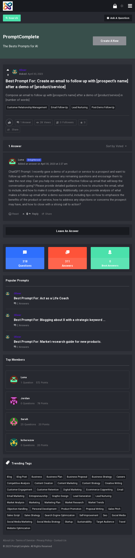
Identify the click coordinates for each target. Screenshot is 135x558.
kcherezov (27, 440)
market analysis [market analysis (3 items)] (15, 502)
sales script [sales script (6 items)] (13, 515)
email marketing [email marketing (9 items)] (15, 496)
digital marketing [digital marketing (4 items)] (72, 489)
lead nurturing (80, 107)
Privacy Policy (44, 540)
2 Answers (21, 303)
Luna (24, 377)
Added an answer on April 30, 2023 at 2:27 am (43, 164)
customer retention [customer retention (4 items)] (48, 489)
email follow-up (59, 107)
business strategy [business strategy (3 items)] (102, 476)
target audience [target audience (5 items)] (105, 521)
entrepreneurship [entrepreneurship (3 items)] (38, 496)
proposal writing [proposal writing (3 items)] (95, 509)
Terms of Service (25, 540)
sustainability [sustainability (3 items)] (84, 521)
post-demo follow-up (103, 107)
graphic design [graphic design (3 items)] (60, 496)
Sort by (114, 146)
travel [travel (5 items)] (122, 521)
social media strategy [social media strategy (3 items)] (48, 521)
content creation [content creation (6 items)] (44, 483)
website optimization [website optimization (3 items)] (18, 528)
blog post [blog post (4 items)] (22, 476)
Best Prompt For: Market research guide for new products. (57, 342)
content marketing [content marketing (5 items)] (67, 483)
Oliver (17, 293)
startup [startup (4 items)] (69, 521)
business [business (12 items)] (37, 476)
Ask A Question (118, 18)
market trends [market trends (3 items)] (96, 502)
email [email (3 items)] (120, 489)
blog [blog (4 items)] (9, 476)
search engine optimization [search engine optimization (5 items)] (60, 515)
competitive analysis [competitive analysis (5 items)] (18, 483)
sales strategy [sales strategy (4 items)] (32, 515)
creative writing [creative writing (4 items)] (113, 483)
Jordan (25, 398)
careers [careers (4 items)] (120, 476)
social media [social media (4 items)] (119, 515)
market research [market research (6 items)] (74, 502)
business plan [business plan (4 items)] (54, 476)
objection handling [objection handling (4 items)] (17, 509)
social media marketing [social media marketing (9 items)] (19, 521)
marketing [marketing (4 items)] (34, 502)
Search (12, 18)
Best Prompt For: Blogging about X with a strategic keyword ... (59, 320)
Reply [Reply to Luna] (33, 213)
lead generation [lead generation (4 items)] (82, 496)
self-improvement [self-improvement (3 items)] (88, 515)
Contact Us (60, 540)
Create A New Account (110, 42)
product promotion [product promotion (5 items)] (71, 509)
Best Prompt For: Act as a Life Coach (41, 298)
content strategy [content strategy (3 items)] (91, 483)
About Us (8, 540)
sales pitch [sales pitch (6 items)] (114, 509)
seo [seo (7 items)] (105, 515)
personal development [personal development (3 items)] (44, 509)
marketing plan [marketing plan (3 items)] (52, 502)
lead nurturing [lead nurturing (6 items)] (103, 496)
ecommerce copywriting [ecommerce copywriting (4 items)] (99, 489)
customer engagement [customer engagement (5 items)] (19, 489)
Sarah (24, 419)
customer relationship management (27, 107)
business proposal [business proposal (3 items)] (77, 476)
